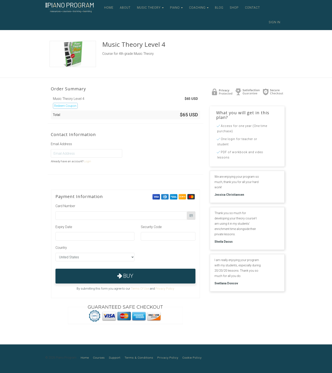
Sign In (274, 22)
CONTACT (252, 7)
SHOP (234, 7)
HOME (108, 7)
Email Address (61, 144)
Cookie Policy (192, 357)
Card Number (65, 206)
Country (61, 248)
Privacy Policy (164, 288)
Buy (125, 276)
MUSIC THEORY (150, 7)
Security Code (151, 227)
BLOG (219, 7)
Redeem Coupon (65, 105)
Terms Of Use (140, 288)
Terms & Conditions (139, 357)
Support (114, 357)
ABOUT (125, 7)
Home (85, 357)
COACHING (199, 7)
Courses (99, 357)
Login (87, 161)
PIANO (176, 7)
